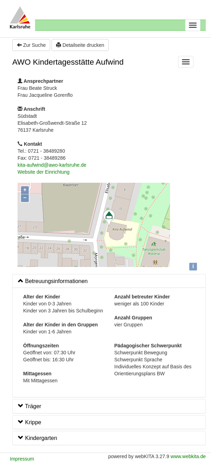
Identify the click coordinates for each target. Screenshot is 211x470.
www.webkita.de (188, 456)
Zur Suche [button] (31, 45)
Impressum (22, 459)
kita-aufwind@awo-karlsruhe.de (52, 165)
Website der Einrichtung (43, 172)
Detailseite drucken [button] (80, 45)
